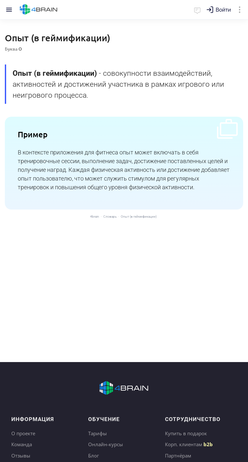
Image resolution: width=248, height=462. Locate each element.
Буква (13, 49)
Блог (93, 455)
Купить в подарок (186, 433)
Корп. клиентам (189, 444)
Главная (38, 9)
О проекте (23, 433)
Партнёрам (178, 455)
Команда (21, 444)
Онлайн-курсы (105, 444)
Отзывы (20, 455)
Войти (223, 10)
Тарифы (97, 433)
